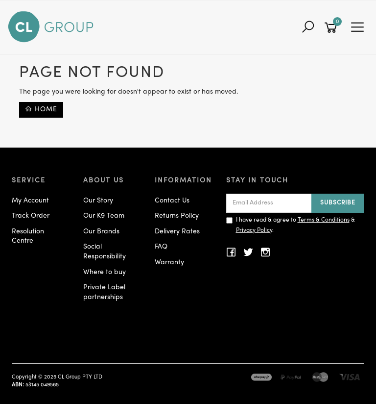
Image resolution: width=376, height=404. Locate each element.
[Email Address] (269, 203)
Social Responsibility (104, 252)
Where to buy (104, 272)
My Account (30, 201)
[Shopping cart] (332, 28)
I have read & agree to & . (290, 225)
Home (41, 109)
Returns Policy (177, 216)
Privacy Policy (254, 230)
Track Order (30, 216)
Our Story (98, 201)
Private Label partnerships (104, 292)
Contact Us (172, 201)
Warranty (169, 262)
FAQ (161, 247)
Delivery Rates (177, 231)
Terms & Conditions (324, 220)
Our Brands (101, 231)
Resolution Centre (28, 236)
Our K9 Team (103, 216)
